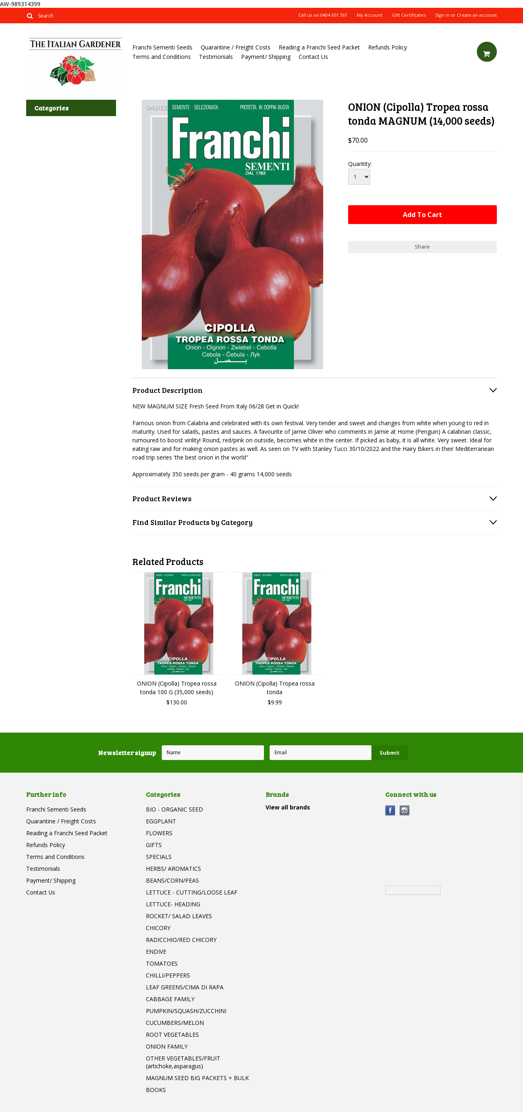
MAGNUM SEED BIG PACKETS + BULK (197, 1078)
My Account (369, 15)
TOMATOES (162, 963)
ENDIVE (156, 951)
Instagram (405, 810)
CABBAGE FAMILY (170, 999)
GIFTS (154, 845)
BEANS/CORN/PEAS (172, 880)
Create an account (477, 15)
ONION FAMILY (167, 1046)
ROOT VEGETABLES (172, 1034)
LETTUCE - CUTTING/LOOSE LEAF (191, 892)
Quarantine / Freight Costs (235, 47)
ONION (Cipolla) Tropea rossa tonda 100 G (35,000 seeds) (177, 687)
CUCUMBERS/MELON (175, 1023)
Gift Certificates (409, 15)
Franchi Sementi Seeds (162, 47)
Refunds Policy (387, 47)
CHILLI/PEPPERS (168, 975)
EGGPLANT (161, 821)
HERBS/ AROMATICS (173, 868)
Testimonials (216, 57)
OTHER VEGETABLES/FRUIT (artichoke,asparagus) (183, 1062)
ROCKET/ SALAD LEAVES (179, 916)
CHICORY (158, 928)
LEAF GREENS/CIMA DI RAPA (185, 987)
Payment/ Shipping (266, 57)
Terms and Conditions (161, 57)
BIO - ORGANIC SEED (174, 809)
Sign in (442, 15)
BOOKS (156, 1090)
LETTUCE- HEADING (173, 904)
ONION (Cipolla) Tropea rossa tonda (275, 687)
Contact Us (313, 57)
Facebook (390, 810)
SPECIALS (159, 857)
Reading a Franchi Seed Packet (319, 47)
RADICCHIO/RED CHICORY (181, 940)
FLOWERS (159, 833)
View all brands (288, 807)
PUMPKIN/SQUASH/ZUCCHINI (186, 1011)
